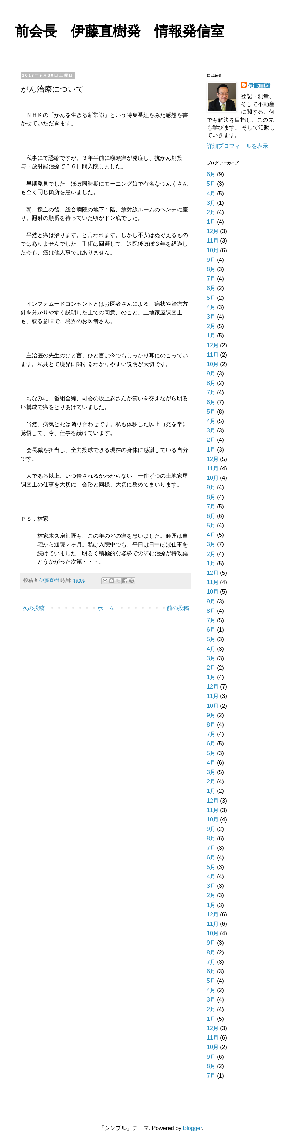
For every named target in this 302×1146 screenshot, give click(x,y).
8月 (211, 269)
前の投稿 (178, 608)
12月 (213, 231)
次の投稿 (33, 608)
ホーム (105, 608)
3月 (211, 203)
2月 (211, 212)
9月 (211, 260)
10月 (213, 250)
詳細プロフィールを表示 (237, 146)
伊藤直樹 (259, 86)
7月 (211, 279)
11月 (213, 241)
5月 (211, 184)
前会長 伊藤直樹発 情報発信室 (119, 32)
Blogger (192, 1128)
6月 (211, 174)
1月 (211, 222)
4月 (211, 193)
